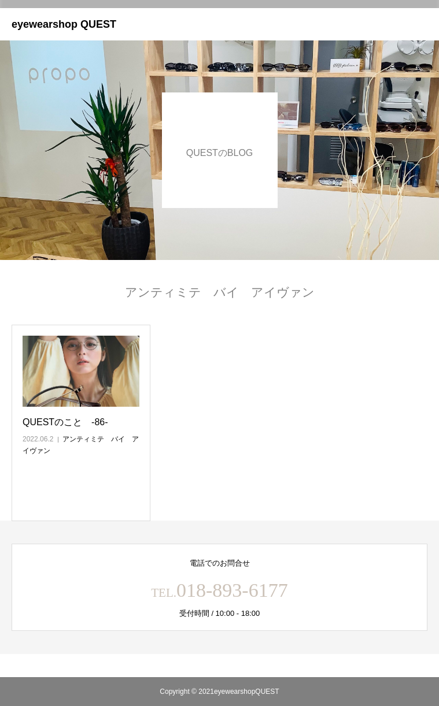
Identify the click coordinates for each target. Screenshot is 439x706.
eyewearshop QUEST (64, 24)
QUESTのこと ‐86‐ (65, 422)
